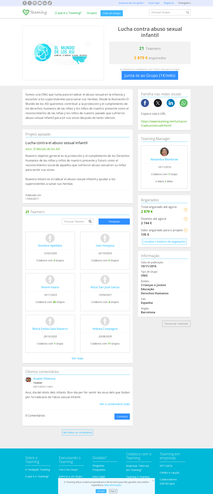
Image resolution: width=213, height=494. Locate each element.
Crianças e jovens (122, 403)
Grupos (92, 13)
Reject (113, 491)
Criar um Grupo (112, 13)
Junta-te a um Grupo (70, 364)
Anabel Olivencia (44, 223)
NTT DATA (166, 353)
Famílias (116, 396)
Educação (74, 410)
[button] (185, 210)
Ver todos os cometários (77, 276)
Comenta (122, 260)
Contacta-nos (100, 371)
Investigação (162, 396)
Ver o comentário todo (115, 248)
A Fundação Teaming (37, 357)
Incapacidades (76, 403)
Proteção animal (78, 396)
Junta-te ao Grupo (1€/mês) (149, 75)
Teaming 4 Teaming (137, 364)
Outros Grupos (163, 410)
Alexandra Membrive (164, 159)
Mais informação (112, 485)
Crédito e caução (169, 360)
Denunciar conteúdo (176, 323)
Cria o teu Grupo (68, 357)
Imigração (118, 410)
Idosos (159, 403)
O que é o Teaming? (68, 13)
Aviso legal (98, 364)
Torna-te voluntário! (137, 371)
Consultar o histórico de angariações (164, 241)
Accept (101, 491)
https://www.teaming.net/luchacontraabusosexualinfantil (164, 123)
